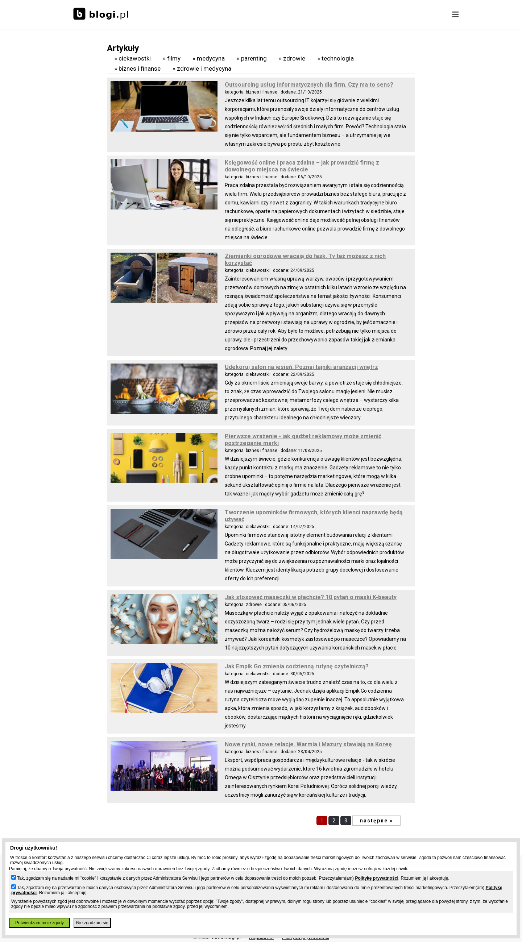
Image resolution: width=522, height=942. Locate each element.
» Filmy (172, 58)
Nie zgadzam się (92, 922)
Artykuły (123, 48)
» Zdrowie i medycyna (202, 68)
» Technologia (335, 58)
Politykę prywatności (376, 878)
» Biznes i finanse (137, 68)
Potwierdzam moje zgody (39, 922)
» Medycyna (208, 58)
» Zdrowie (292, 58)
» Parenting (252, 58)
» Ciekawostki (132, 58)
